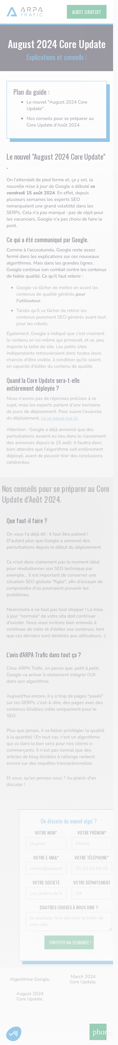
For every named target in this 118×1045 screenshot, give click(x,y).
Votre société (52, 882)
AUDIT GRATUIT (86, 11)
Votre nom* (52, 832)
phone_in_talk (100, 1032)
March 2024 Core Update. (83, 979)
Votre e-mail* (52, 857)
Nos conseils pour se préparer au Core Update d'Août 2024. (60, 121)
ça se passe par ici (59, 418)
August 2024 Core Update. (30, 996)
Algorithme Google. (30, 979)
